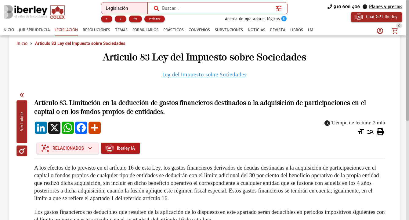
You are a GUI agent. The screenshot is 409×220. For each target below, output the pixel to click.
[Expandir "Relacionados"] (68, 148)
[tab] (8, 29)
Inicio (21, 43)
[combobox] (217, 8)
